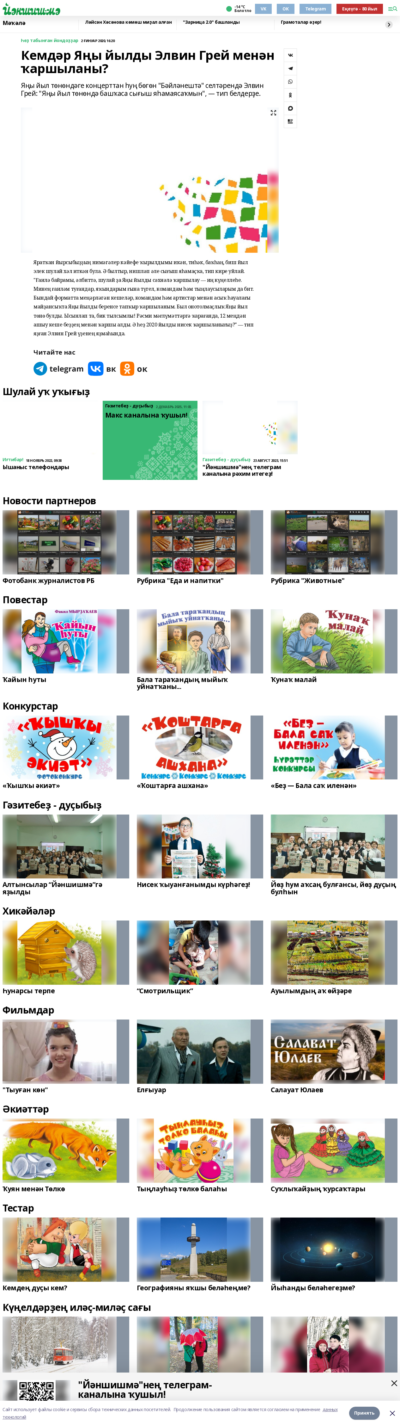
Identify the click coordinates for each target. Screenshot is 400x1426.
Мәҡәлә (14, 23)
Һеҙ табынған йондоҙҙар (49, 40)
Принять (364, 1413)
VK (263, 9)
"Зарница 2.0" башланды (211, 22)
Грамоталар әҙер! (301, 22)
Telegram (315, 9)
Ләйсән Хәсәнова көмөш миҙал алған (128, 22)
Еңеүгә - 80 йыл (359, 9)
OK (285, 9)
